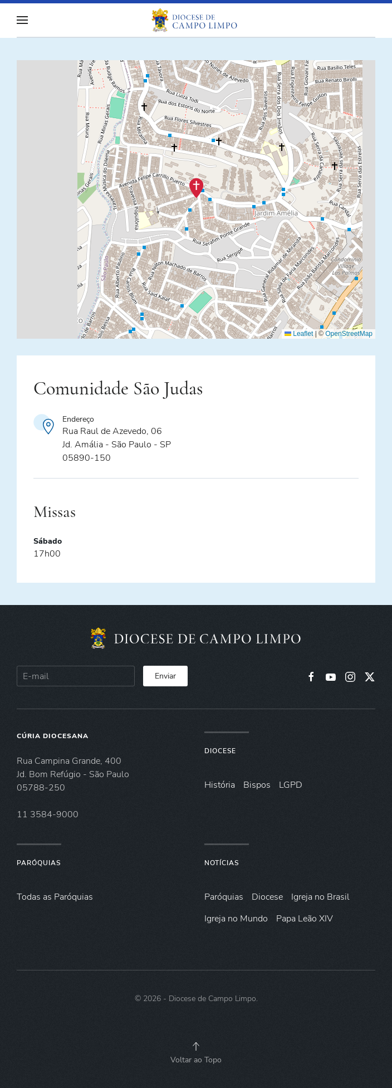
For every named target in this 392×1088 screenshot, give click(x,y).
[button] (22, 20)
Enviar (165, 676)
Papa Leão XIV (304, 919)
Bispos (257, 785)
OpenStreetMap (349, 334)
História (219, 785)
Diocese (220, 751)
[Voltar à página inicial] (196, 20)
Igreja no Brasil (320, 897)
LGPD (290, 785)
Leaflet (299, 334)
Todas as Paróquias (55, 897)
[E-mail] (76, 676)
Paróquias (39, 862)
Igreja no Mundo (236, 919)
